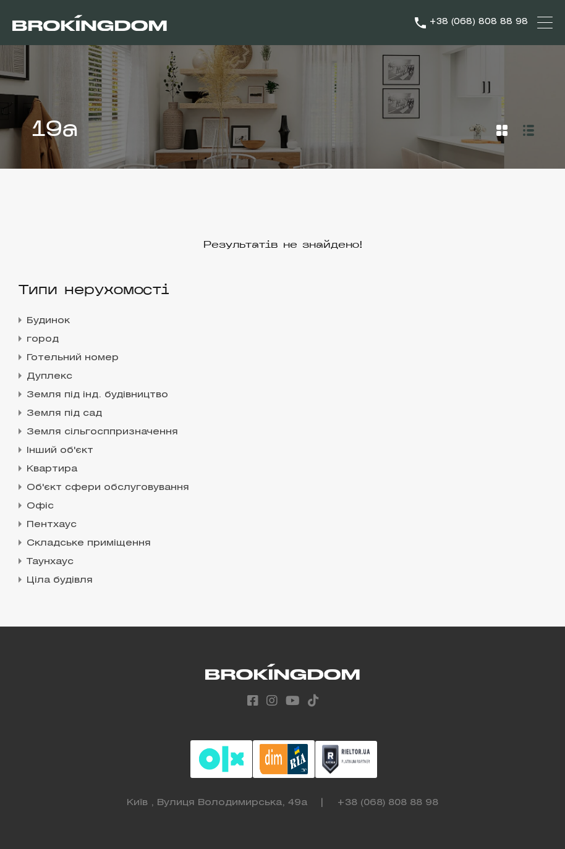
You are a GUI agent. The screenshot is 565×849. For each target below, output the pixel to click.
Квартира (52, 469)
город (43, 339)
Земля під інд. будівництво (97, 395)
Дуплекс (49, 376)
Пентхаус (52, 524)
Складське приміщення (89, 543)
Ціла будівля (60, 580)
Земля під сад (64, 413)
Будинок (48, 320)
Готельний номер (73, 357)
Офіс (40, 506)
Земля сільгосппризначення (102, 432)
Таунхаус (50, 561)
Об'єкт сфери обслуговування (108, 487)
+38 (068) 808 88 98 (478, 22)
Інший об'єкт (60, 450)
